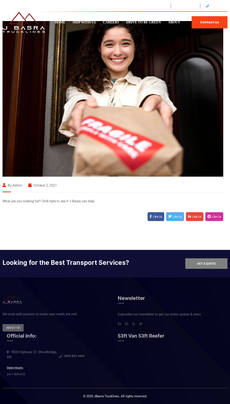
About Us (13, 330)
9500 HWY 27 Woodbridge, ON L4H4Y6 (141, 6)
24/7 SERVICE (185, 6)
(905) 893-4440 (74, 358)
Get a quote (206, 263)
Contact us (209, 22)
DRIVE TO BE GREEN (143, 22)
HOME (60, 22)
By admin (12, 185)
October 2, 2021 (42, 185)
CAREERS (111, 22)
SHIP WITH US (84, 22)
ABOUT (174, 22)
